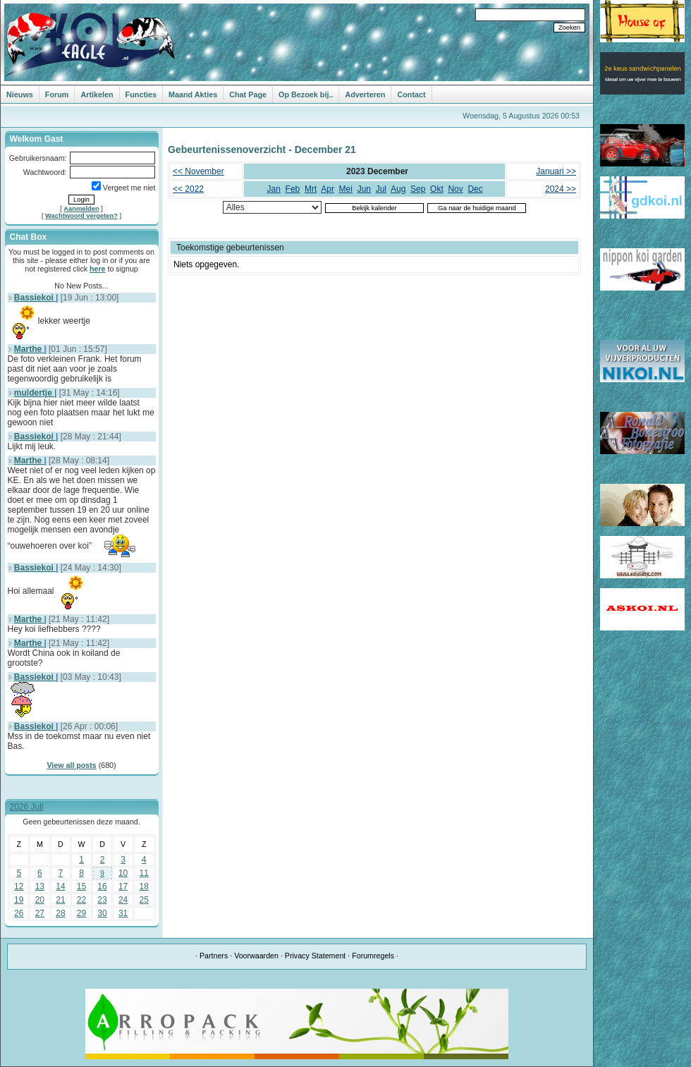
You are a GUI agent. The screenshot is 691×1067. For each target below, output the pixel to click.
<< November (198, 171)
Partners (214, 955)
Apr (327, 189)
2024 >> (560, 189)
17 (123, 886)
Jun (364, 189)
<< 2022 (188, 189)
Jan (274, 189)
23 (101, 900)
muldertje (34, 393)
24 (123, 900)
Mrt (311, 189)
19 (18, 900)
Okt (437, 189)
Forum (57, 94)
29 (81, 913)
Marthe (29, 349)
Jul (381, 189)
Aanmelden (81, 208)
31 (123, 913)
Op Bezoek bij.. (306, 94)
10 (123, 873)
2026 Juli (27, 807)
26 (18, 913)
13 (39, 886)
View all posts (71, 765)
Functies (141, 94)
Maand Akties (193, 94)
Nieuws (19, 94)
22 (81, 900)
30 (101, 913)
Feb (293, 189)
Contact (411, 94)
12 (18, 886)
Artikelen (96, 94)
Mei (346, 189)
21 (60, 900)
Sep (417, 189)
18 (144, 886)
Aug (398, 189)
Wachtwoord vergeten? (81, 215)
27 (39, 913)
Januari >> (556, 171)
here (98, 268)
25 (144, 900)
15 (81, 886)
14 (60, 886)
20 (39, 900)
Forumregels (373, 955)
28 (60, 913)
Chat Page (248, 94)
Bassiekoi (35, 298)
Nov (455, 189)
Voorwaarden (256, 955)
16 (101, 886)
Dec (474, 189)
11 (144, 873)
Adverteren (365, 94)
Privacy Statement (315, 955)
